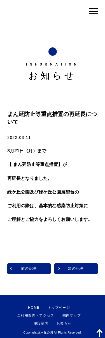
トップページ (59, 308)
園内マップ (71, 315)
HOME (33, 308)
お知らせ (64, 323)
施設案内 (41, 323)
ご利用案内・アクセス (35, 315)
